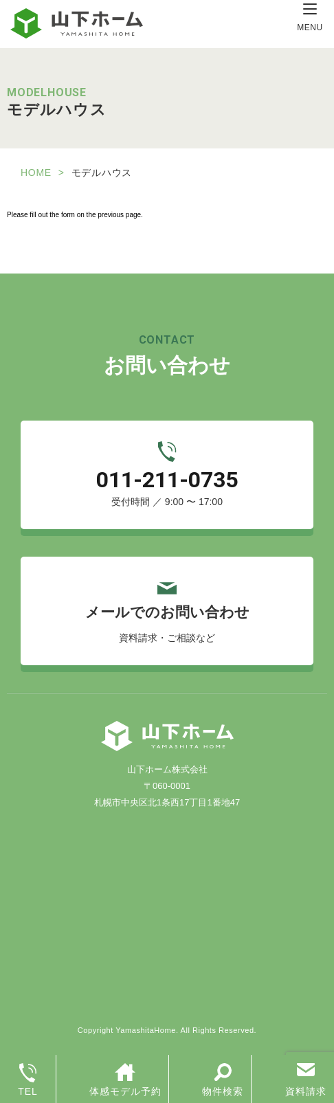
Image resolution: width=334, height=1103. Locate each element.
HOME (36, 172)
